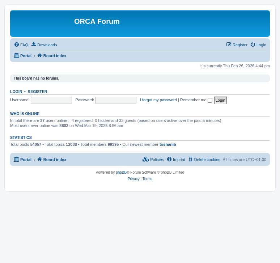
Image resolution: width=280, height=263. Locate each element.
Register (37, 91)
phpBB (121, 172)
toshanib (168, 144)
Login (16, 91)
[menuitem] (21, 45)
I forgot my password (158, 100)
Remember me (196, 100)
